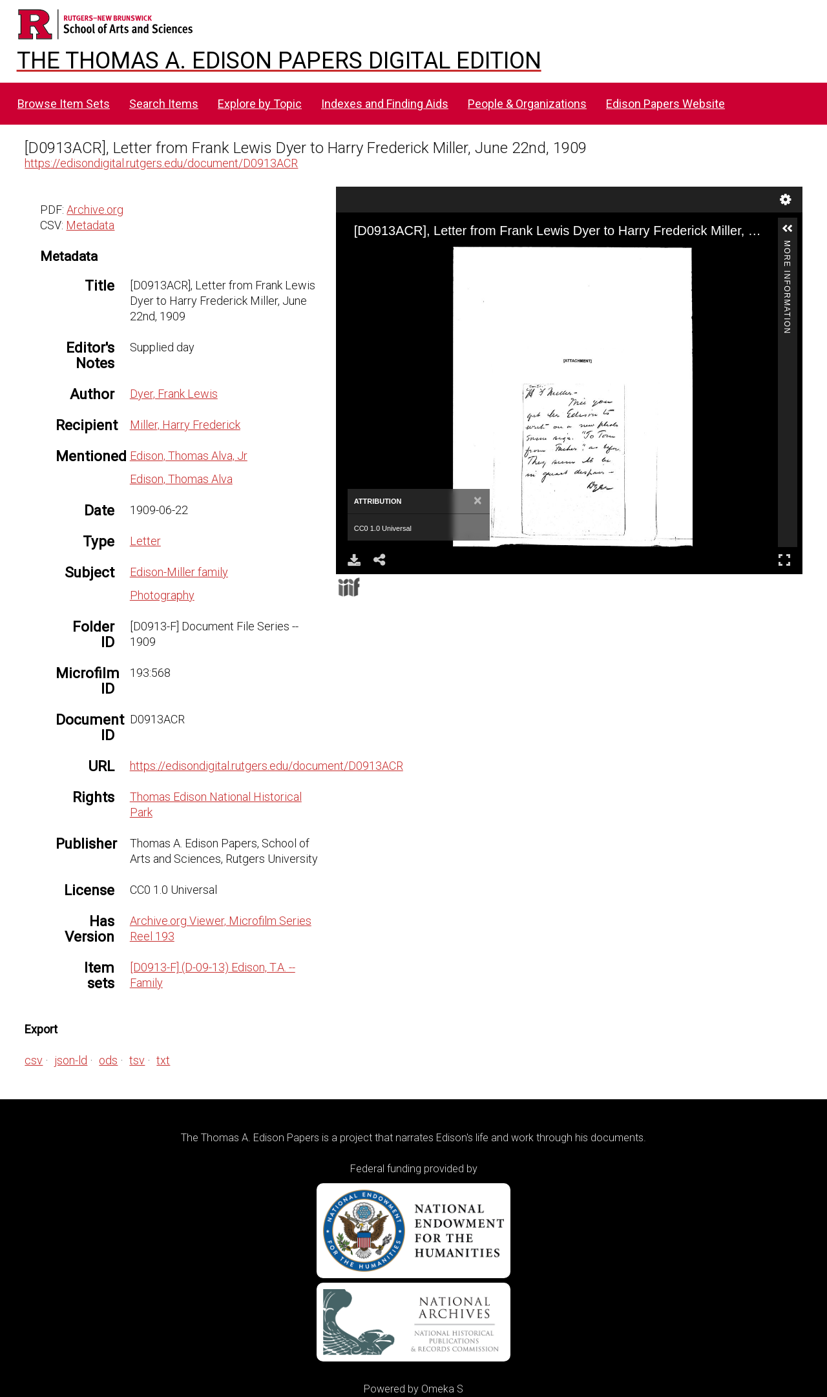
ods (108, 1060)
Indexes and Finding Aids (384, 103)
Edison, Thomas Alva (181, 479)
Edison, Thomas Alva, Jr (188, 455)
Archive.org (95, 209)
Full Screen (784, 560)
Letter (145, 541)
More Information (786, 245)
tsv (137, 1060)
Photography (162, 595)
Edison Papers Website (665, 103)
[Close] (478, 501)
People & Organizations (527, 103)
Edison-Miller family (179, 572)
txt (163, 1060)
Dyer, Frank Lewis (174, 393)
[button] (787, 228)
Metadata (90, 225)
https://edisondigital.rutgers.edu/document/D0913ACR (161, 163)
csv (34, 1060)
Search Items (163, 103)
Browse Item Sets (63, 103)
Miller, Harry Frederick (185, 424)
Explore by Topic (260, 103)
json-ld (70, 1060)
